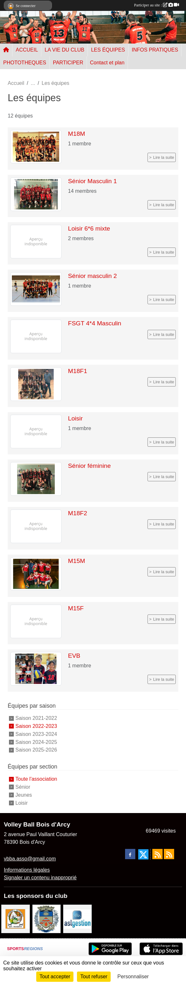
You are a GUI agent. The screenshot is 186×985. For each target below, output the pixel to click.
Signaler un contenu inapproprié (40, 877)
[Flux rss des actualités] (157, 854)
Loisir (75, 418)
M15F (76, 608)
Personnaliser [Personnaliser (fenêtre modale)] (133, 976)
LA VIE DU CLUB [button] (64, 50)
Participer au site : (156, 5)
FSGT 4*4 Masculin (94, 323)
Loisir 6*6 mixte (89, 228)
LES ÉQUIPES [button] (108, 50)
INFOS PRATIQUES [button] (155, 50)
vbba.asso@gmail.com (30, 858)
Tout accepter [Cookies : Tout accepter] (54, 976)
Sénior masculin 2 (92, 276)
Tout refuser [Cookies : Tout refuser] (93, 976)
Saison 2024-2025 (36, 742)
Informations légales (27, 870)
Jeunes (23, 795)
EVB (74, 655)
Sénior (22, 787)
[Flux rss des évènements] (169, 854)
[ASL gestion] (77, 918)
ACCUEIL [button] (27, 50)
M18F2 (77, 513)
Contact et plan (107, 62)
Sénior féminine (89, 465)
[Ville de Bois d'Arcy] (46, 918)
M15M (76, 561)
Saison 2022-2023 (36, 726)
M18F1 (77, 371)
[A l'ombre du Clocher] (15, 918)
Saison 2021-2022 (36, 718)
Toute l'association (36, 779)
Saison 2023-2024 (36, 734)
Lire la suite (163, 157)
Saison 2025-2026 (36, 750)
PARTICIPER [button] (68, 62)
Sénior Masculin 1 (92, 181)
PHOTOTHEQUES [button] (24, 62)
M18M (76, 133)
